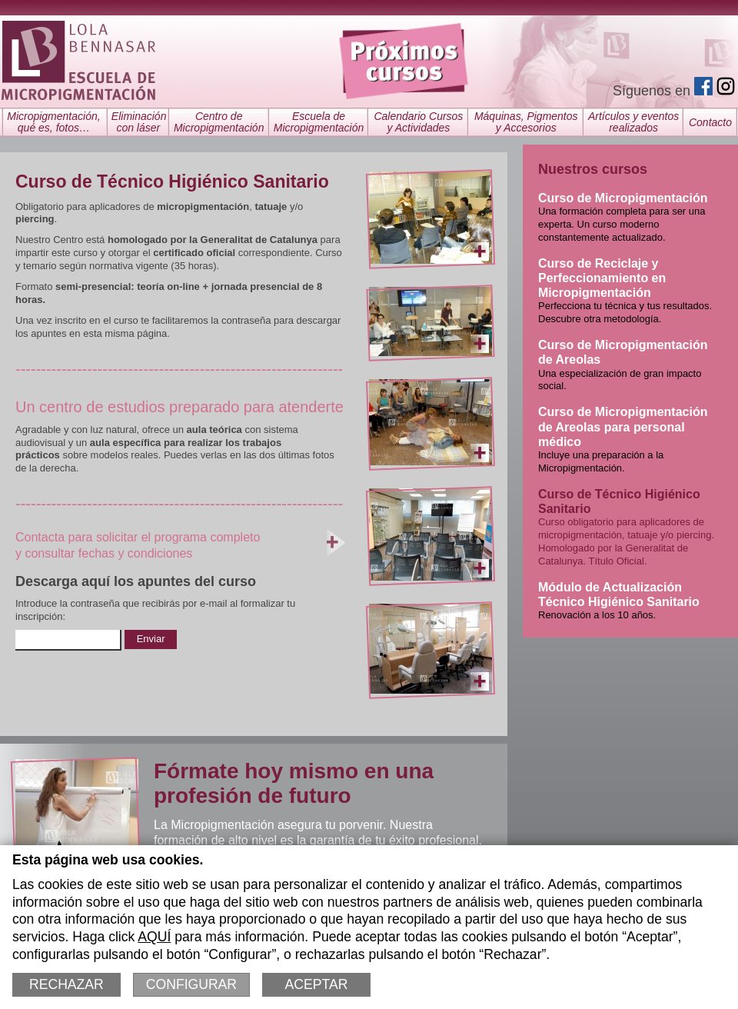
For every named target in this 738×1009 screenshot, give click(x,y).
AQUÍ (154, 936)
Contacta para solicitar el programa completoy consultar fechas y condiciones (180, 543)
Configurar (191, 984)
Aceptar (316, 984)
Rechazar (66, 984)
